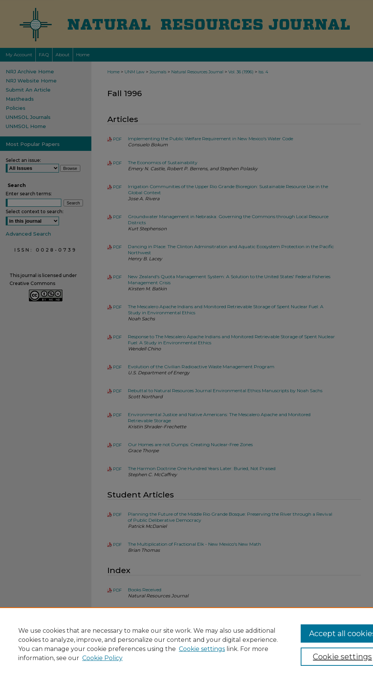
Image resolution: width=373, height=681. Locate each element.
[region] (186, 644)
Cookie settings (202, 648)
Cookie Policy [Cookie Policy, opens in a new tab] (102, 658)
